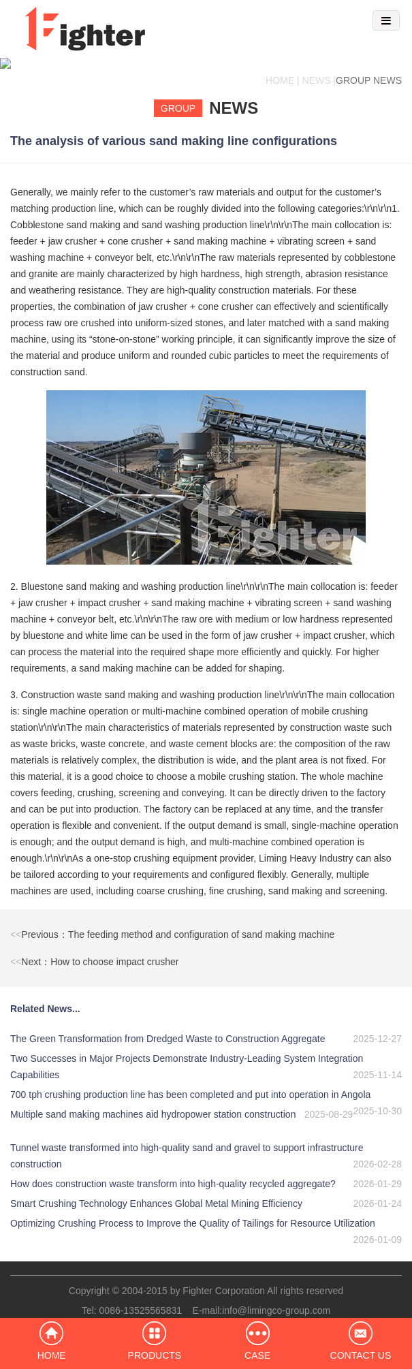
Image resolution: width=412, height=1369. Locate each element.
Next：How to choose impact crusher (94, 950)
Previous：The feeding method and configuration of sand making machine (172, 923)
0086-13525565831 (140, 1299)
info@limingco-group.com (276, 1299)
